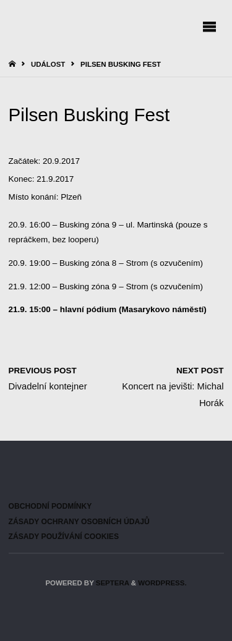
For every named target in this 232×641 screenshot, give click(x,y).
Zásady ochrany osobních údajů (79, 521)
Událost (48, 64)
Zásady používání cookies (64, 536)
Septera (111, 583)
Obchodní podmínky (50, 506)
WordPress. (162, 583)
